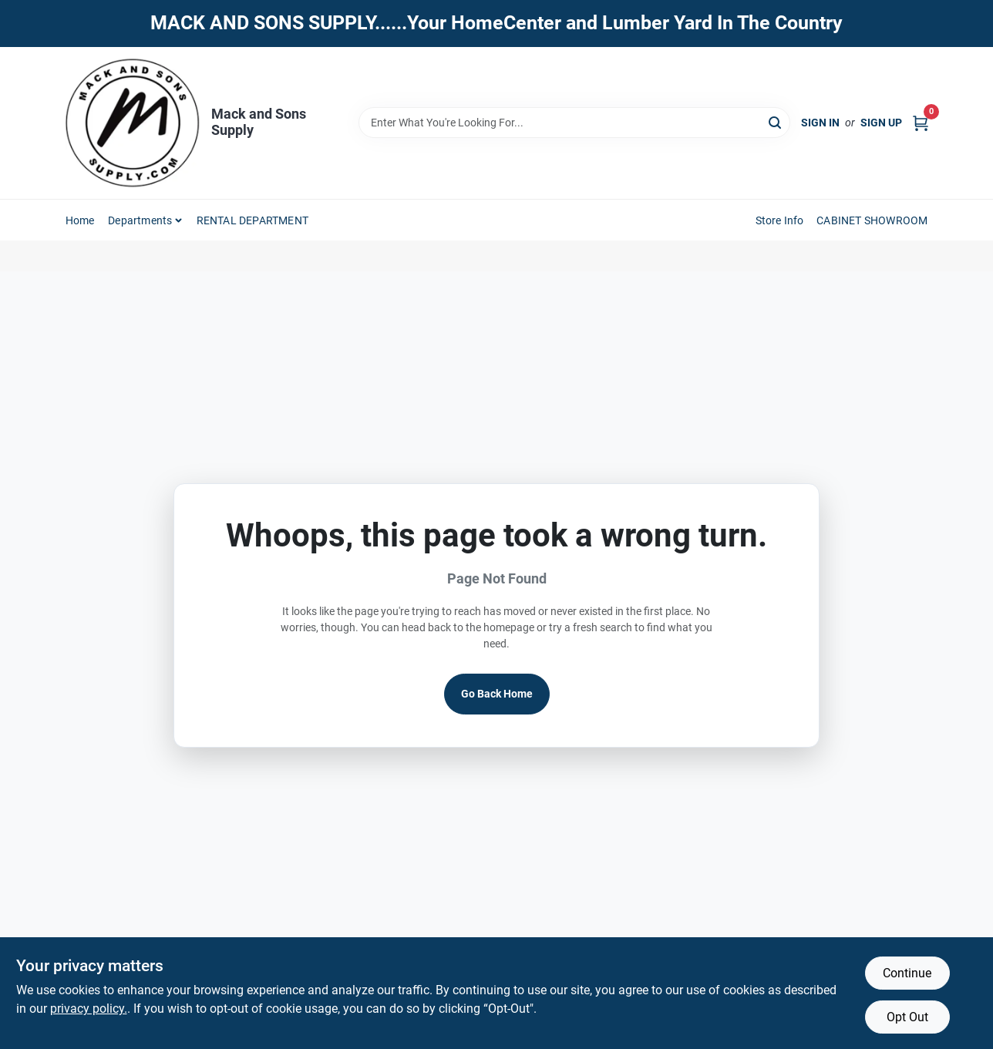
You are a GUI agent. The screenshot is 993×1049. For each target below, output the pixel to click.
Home (80, 220)
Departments (140, 220)
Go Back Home (497, 694)
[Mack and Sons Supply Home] (133, 123)
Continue (907, 973)
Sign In (820, 122)
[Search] (776, 121)
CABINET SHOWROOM (871, 220)
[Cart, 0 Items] (920, 123)
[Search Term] (574, 122)
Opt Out (907, 1017)
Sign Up (881, 122)
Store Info (780, 220)
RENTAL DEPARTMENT (252, 220)
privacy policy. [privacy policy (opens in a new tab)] (88, 1008)
